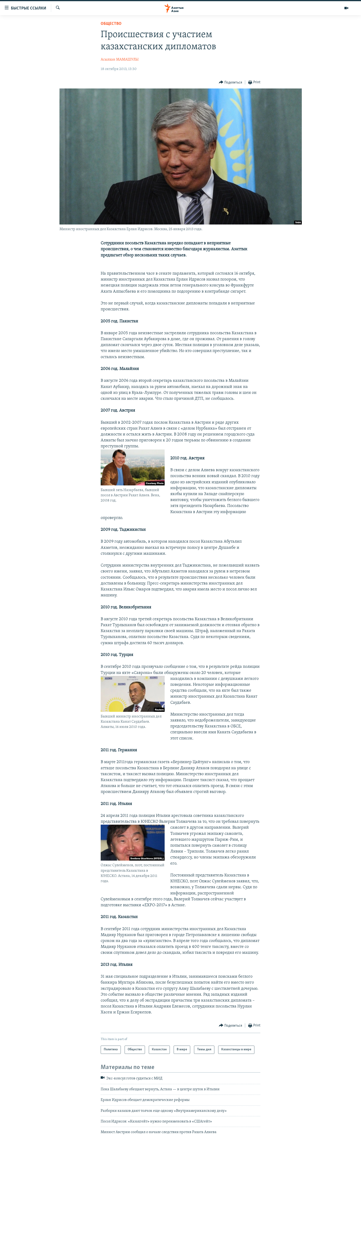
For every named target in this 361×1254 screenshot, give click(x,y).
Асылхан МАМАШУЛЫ (120, 60)
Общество (111, 24)
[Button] (230, 82)
